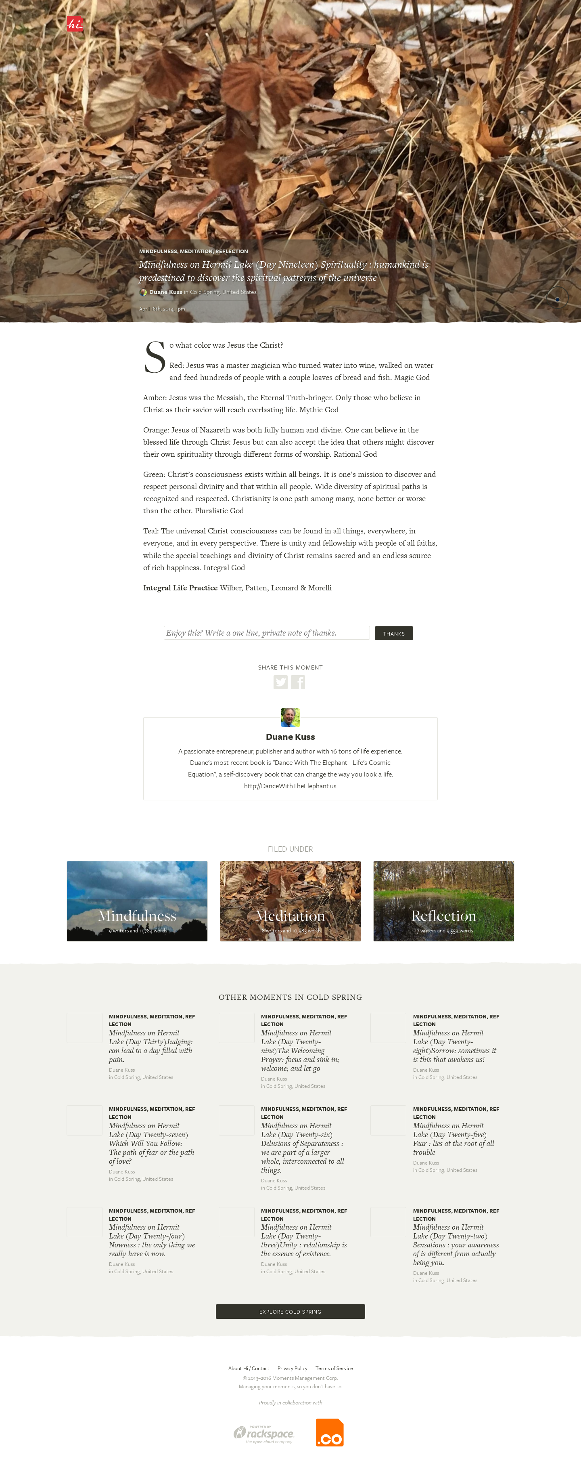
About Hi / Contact (249, 1368)
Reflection (231, 251)
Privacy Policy (292, 1368)
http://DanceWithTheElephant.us (290, 786)
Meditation (196, 251)
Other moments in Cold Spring (290, 997)
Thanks (394, 634)
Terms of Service (334, 1368)
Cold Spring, (223, 291)
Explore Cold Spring (290, 1312)
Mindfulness (158, 251)
